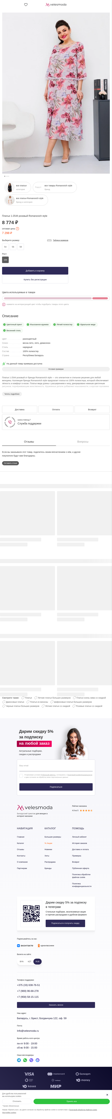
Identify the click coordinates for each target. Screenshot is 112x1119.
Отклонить (17, 1101)
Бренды (48, 868)
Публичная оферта (80, 868)
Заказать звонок (56, 1005)
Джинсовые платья (15, 702)
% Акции (48, 843)
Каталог (20, 843)
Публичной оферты (48, 775)
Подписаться (56, 787)
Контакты (21, 856)
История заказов (79, 843)
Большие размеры (53, 837)
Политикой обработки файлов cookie (83, 1110)
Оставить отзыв (10, 463)
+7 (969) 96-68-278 (28, 991)
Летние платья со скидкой (57, 706)
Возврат (75, 862)
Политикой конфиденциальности (79, 775)
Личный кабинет (79, 837)
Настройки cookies (9, 1112)
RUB (37, 962)
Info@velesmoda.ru (28, 1030)
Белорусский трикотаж (26, 814)
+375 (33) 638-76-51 (28, 985)
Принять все (71, 1101)
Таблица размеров (57, 240)
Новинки (48, 849)
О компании (22, 862)
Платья (28, 698)
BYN (21, 962)
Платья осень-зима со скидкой (91, 698)
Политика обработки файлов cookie (81, 875)
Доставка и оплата (80, 849)
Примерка (76, 856)
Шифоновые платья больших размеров (73, 702)
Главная (20, 837)
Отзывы (20, 849)
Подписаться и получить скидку (65, 923)
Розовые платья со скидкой (89, 706)
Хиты (47, 856)
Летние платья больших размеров (54, 698)
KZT (29, 962)
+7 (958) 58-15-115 (28, 997)
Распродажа (50, 862)
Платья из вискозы (39, 702)
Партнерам (22, 868)
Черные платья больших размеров (22, 706)
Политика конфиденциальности (81, 885)
